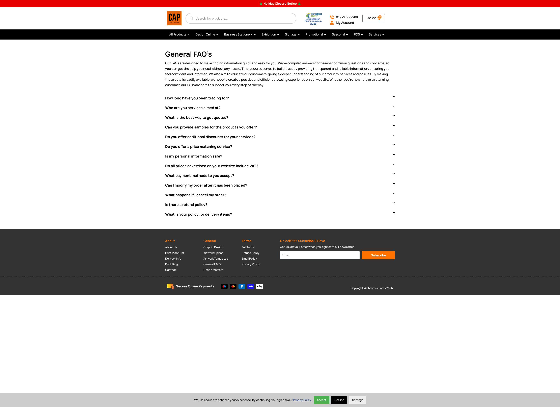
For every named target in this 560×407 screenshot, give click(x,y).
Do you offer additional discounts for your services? (210, 136)
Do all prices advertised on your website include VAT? (211, 165)
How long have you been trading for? (197, 98)
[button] (280, 98)
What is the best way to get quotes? (196, 117)
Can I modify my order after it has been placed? (206, 185)
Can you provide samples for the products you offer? (211, 127)
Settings (357, 400)
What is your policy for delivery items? (198, 214)
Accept (321, 400)
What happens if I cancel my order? (195, 194)
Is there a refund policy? (186, 204)
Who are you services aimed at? (193, 107)
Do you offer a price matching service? (198, 146)
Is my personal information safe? (193, 156)
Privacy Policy (302, 400)
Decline (339, 400)
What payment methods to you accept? (199, 175)
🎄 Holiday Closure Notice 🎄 (280, 3)
